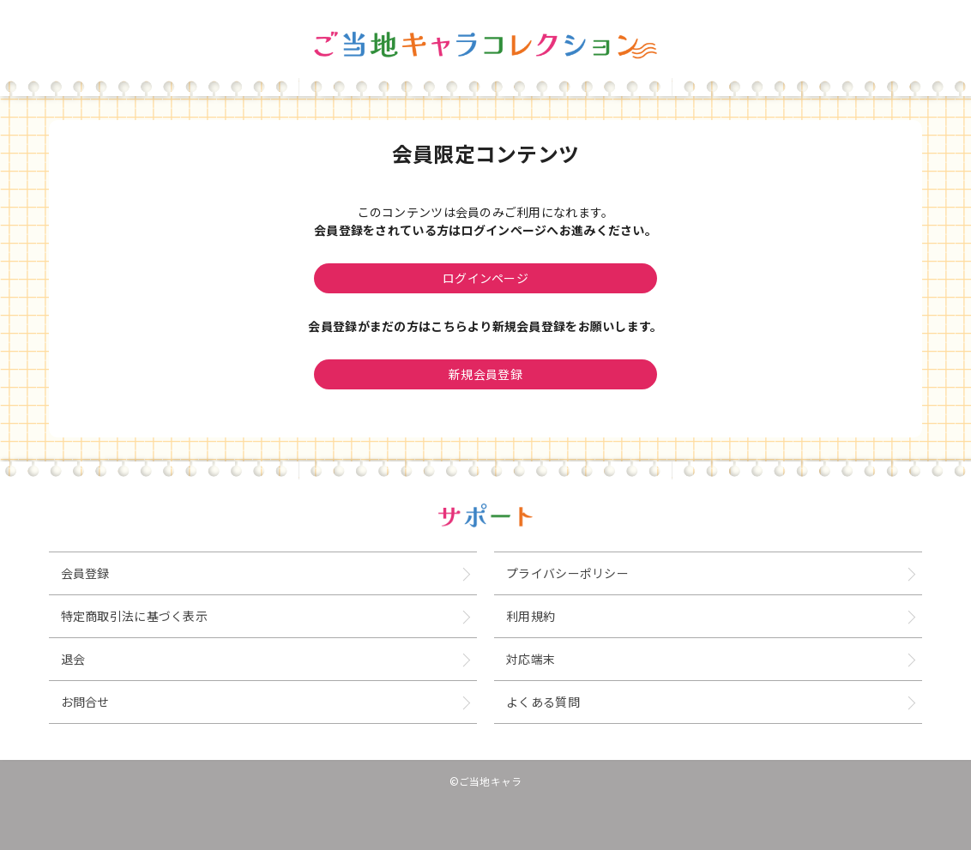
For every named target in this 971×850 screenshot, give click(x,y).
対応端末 (530, 658)
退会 (73, 658)
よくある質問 (543, 701)
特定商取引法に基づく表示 (134, 615)
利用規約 (530, 615)
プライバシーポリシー (567, 573)
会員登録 (85, 573)
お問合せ (85, 701)
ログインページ (485, 277)
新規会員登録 (485, 374)
